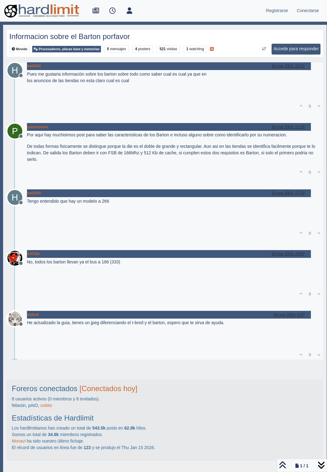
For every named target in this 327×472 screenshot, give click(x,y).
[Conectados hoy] (108, 388)
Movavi (18, 441)
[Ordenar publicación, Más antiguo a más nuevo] (264, 49)
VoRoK (33, 315)
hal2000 (34, 66)
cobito (46, 405)
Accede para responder (296, 48)
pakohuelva (37, 127)
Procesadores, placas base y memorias (66, 49)
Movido (20, 49)
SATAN (33, 254)
